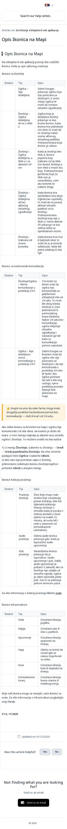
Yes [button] (45, 751)
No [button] (56, 751)
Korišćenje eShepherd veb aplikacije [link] (37, 30)
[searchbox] (33, 16)
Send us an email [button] (36, 802)
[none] (49, 5)
